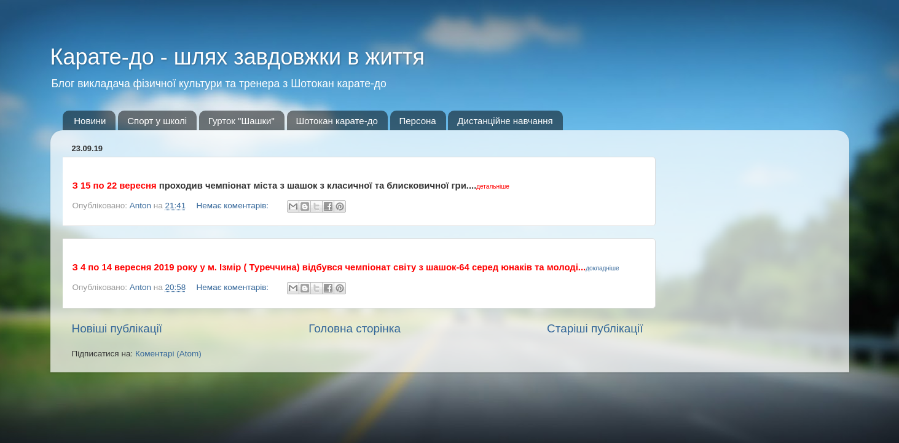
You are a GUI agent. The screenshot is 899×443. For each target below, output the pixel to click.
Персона (417, 121)
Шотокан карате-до (337, 121)
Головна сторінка (354, 328)
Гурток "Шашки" (241, 121)
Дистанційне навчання (504, 121)
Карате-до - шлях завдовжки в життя (237, 56)
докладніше (602, 268)
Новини (90, 121)
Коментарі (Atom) (168, 353)
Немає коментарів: (234, 205)
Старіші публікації (595, 328)
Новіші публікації (117, 328)
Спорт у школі (157, 121)
